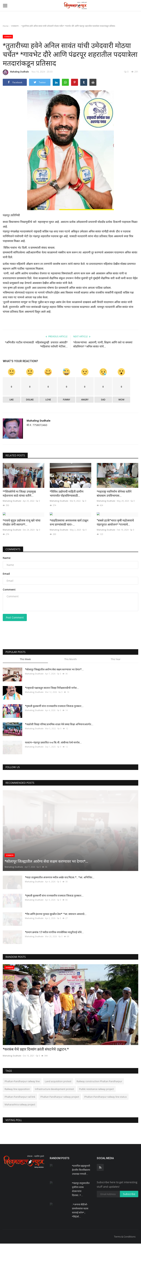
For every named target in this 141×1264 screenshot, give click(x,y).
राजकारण (15, 25)
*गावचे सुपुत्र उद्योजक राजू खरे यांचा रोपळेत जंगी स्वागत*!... (21, 543)
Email (6, 594)
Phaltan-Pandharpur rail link (20, 1117)
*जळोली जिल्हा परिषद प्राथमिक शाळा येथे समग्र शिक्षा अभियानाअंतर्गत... (59, 744)
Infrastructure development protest (54, 1109)
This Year (115, 679)
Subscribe (129, 1214)
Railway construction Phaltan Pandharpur (99, 1101)
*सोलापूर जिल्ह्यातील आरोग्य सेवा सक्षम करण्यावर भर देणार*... (54, 689)
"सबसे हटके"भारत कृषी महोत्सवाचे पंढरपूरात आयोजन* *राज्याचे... (115, 543)
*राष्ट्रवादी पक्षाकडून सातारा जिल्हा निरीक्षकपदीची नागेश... (52, 708)
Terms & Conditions (124, 1257)
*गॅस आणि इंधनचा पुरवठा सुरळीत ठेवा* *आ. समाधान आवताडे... (55, 934)
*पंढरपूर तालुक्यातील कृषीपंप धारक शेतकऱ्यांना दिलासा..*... (81, 1209)
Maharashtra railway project (20, 1124)
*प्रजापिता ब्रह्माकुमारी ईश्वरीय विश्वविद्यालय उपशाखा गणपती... (81, 1190)
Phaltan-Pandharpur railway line (22, 1101)
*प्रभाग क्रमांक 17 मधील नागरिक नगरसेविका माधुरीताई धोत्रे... (54, 952)
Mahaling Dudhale (16, 72)
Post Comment (15, 637)
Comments (13, 569)
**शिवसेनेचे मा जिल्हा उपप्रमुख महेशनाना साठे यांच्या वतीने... (19, 493)
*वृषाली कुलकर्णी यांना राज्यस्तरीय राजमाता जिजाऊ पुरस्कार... (54, 726)
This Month (70, 679)
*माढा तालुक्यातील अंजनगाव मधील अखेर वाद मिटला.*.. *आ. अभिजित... (59, 897)
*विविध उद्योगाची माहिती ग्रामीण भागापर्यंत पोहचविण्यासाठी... (67, 493)
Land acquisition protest (58, 1101)
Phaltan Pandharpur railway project (59, 1117)
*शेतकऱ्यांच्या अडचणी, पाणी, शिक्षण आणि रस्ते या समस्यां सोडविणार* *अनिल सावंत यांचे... (102, 344)
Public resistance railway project (96, 1109)
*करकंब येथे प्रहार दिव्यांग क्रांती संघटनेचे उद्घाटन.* (36, 1069)
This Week (25, 679)
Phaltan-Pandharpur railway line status (105, 1117)
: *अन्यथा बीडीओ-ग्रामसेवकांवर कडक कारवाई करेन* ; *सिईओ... (80, 1231)
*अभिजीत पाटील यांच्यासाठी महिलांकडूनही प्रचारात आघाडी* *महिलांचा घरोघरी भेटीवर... (36, 344)
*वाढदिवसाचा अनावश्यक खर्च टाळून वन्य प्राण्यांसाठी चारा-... (69, 543)
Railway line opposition (17, 1109)
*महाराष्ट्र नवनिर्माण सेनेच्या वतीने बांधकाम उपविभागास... (114, 493)
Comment (9, 609)
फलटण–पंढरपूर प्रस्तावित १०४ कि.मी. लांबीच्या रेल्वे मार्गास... (53, 762)
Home (5, 25)
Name (6, 578)
